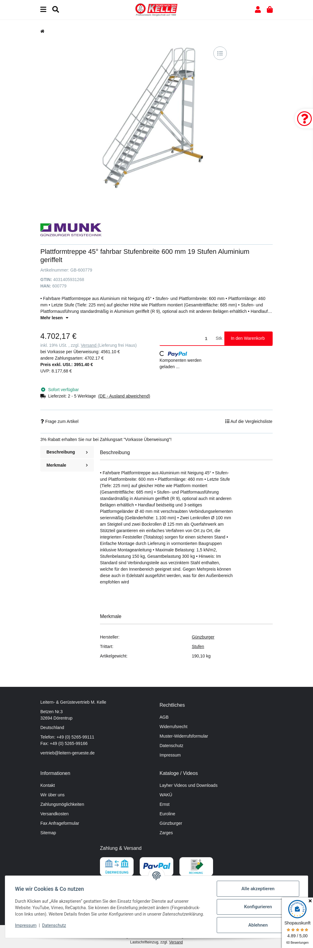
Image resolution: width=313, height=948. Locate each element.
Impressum (170, 755)
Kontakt (47, 785)
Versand (89, 345)
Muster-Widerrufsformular (184, 736)
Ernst (165, 804)
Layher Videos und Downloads (189, 785)
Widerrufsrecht (173, 726)
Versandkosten (54, 813)
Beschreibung (67, 452)
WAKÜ (166, 794)
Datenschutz (171, 745)
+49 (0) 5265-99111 (75, 737)
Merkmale (67, 465)
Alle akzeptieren (257, 888)
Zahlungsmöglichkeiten (62, 804)
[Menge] (187, 338)
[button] (258, 10)
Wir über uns (52, 794)
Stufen (198, 646)
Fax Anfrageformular (59, 823)
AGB (164, 717)
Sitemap (48, 832)
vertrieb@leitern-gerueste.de (67, 752)
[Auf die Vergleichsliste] (220, 53)
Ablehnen (258, 925)
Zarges (166, 832)
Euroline (167, 813)
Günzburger (203, 637)
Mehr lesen (54, 317)
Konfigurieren (258, 906)
